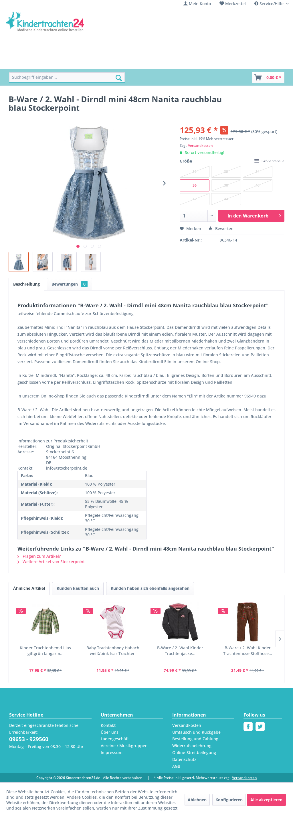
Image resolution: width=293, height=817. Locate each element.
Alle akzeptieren (266, 799)
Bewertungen (70, 284)
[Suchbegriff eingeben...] (67, 77)
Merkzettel (235, 3)
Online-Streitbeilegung (194, 752)
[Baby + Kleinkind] (105, 62)
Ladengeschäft (115, 738)
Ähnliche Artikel (29, 588)
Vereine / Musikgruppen (124, 745)
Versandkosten (200, 145)
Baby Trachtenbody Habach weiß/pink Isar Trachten (112, 650)
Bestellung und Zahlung (195, 738)
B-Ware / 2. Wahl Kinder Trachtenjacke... (180, 650)
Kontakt (108, 725)
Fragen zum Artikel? (39, 556)
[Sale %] (197, 62)
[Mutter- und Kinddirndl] (157, 62)
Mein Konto (200, 3)
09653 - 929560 (28, 739)
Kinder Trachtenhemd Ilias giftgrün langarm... (45, 650)
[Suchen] (119, 78)
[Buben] (73, 62)
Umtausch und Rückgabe (196, 732)
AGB (176, 766)
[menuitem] (197, 3)
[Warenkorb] (268, 77)
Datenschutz (184, 759)
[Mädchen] (49, 62)
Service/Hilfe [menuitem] (269, 3)
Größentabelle (269, 161)
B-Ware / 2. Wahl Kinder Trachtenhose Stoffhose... (247, 650)
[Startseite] (22, 62)
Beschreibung (26, 284)
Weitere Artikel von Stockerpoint (51, 561)
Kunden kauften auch (78, 588)
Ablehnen (197, 799)
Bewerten (220, 228)
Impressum (111, 752)
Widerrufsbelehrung (191, 745)
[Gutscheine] (223, 62)
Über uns (109, 732)
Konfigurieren (229, 799)
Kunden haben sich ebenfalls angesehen (150, 588)
